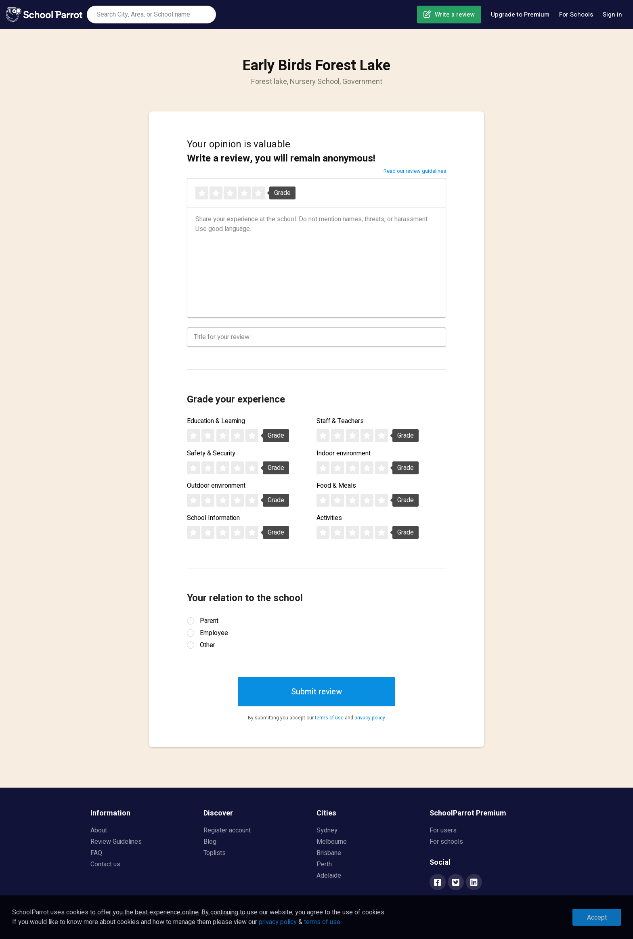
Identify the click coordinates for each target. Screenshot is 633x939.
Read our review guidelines (415, 171)
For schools (446, 842)
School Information (213, 518)
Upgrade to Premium (520, 14)
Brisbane (328, 853)
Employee (214, 633)
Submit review (316, 692)
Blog (209, 842)
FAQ (96, 853)
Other (207, 645)
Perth (324, 864)
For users (443, 830)
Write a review (455, 14)
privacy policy (369, 717)
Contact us (105, 864)
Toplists (214, 853)
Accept (597, 917)
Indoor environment (343, 453)
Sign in (612, 14)
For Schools (576, 14)
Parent (209, 621)
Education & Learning (216, 421)
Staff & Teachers (340, 421)
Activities (329, 518)
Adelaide (328, 875)
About (98, 830)
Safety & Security (211, 453)
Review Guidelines (116, 842)
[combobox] (151, 14)
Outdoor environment (216, 485)
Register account (227, 830)
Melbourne (331, 842)
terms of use (329, 717)
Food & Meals (336, 485)
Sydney (326, 830)
